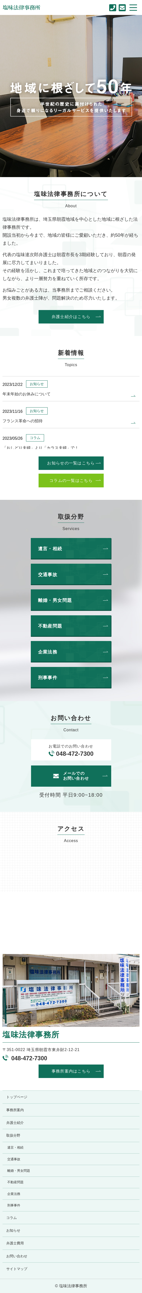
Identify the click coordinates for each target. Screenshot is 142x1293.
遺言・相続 (15, 1147)
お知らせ (13, 1230)
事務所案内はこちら (71, 1071)
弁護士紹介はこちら (71, 317)
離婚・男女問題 (18, 1171)
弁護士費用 (15, 1243)
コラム (11, 1218)
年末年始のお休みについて (27, 394)
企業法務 (13, 1194)
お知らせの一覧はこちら (71, 463)
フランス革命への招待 (23, 421)
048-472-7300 (74, 753)
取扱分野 (13, 1135)
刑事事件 (13, 1205)
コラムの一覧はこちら (71, 480)
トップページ (16, 1097)
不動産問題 (15, 1182)
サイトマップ (16, 1269)
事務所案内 (15, 1110)
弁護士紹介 (15, 1123)
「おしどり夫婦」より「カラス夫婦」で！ (41, 448)
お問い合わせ (16, 1256)
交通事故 (13, 1159)
